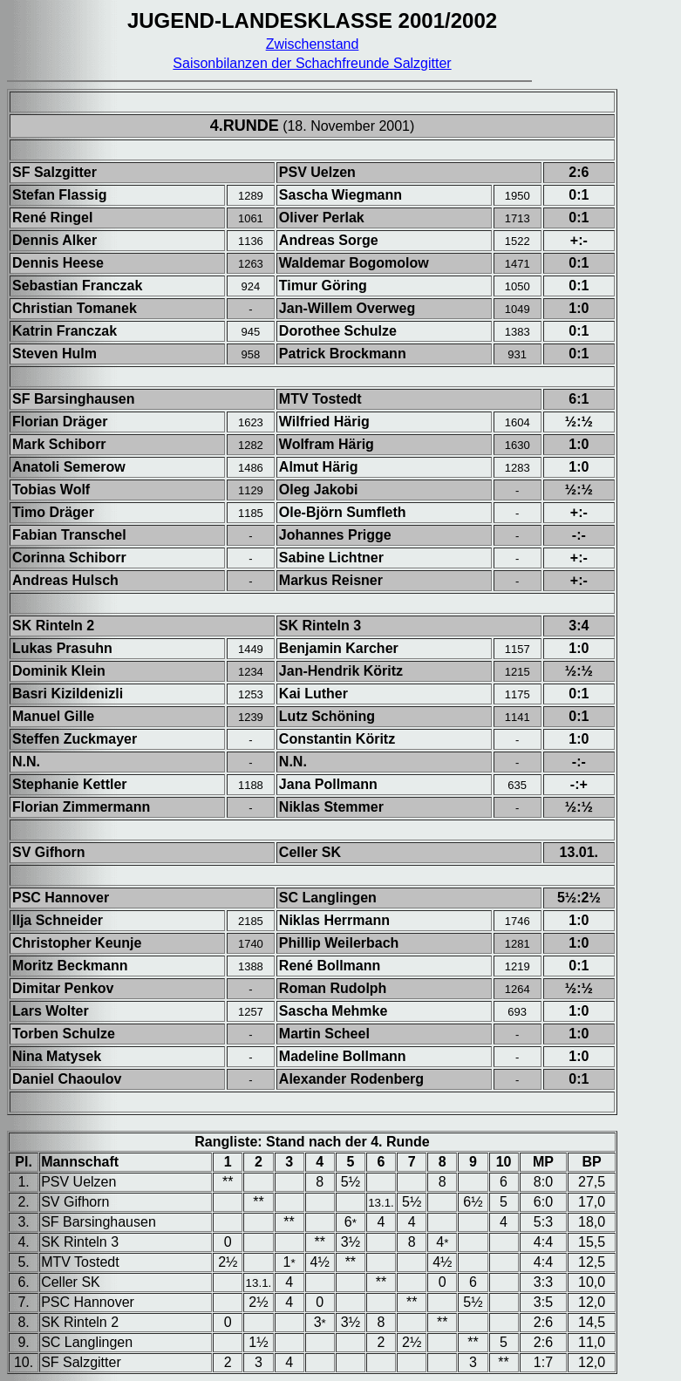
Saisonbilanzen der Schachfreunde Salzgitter (312, 63)
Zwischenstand (312, 44)
